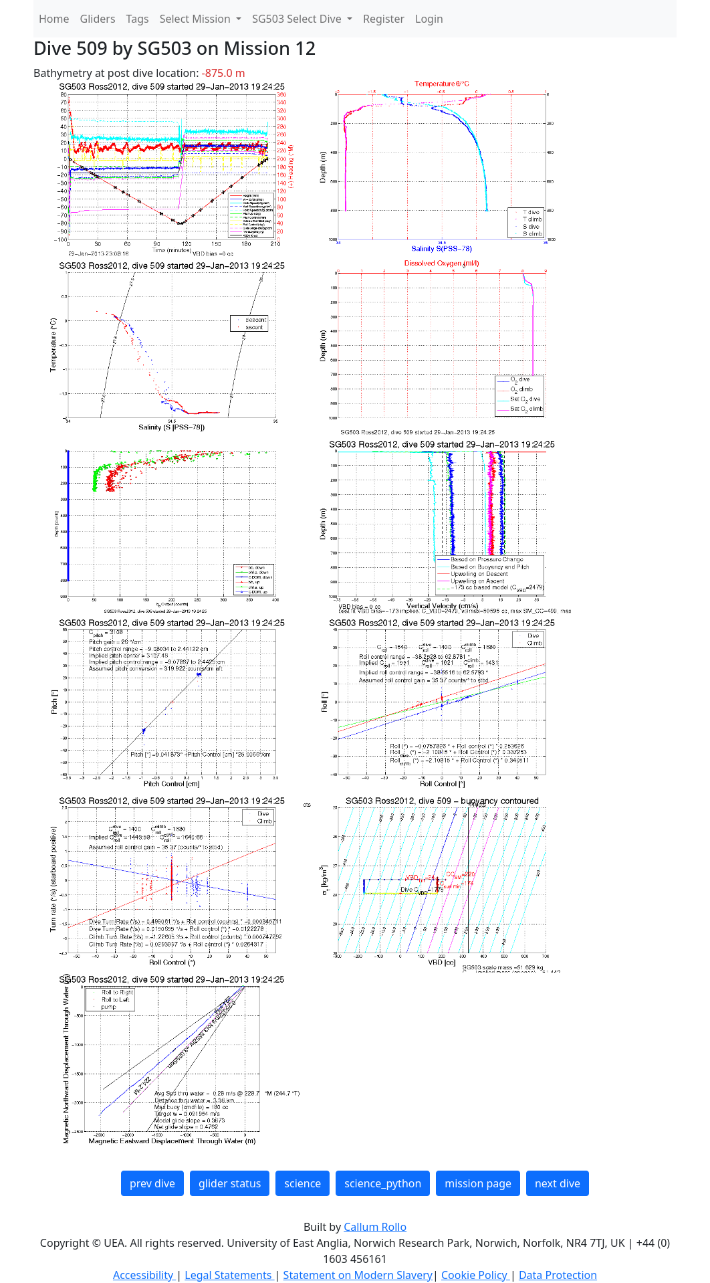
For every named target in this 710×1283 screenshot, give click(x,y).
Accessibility (144, 1275)
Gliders (98, 18)
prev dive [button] (152, 1183)
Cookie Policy (475, 1275)
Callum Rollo (375, 1226)
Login (429, 18)
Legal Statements (229, 1275)
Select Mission (196, 18)
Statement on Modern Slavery (358, 1275)
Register (383, 18)
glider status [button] (230, 1183)
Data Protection (558, 1275)
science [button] (302, 1183)
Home (54, 18)
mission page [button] (478, 1183)
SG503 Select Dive (298, 18)
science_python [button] (382, 1183)
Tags (137, 18)
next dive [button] (557, 1183)
